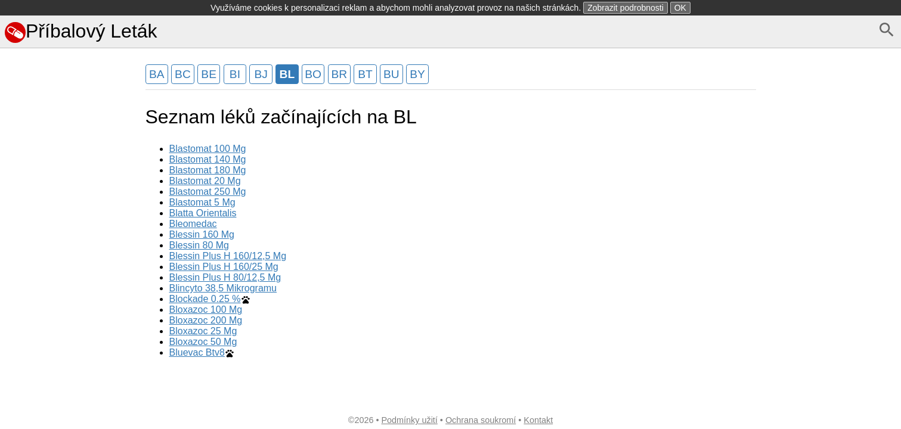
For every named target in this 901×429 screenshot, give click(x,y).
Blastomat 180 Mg (207, 170)
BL (287, 74)
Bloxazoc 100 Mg (206, 309)
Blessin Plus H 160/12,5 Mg (228, 256)
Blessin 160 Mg (201, 234)
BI (235, 74)
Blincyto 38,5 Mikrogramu (223, 288)
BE (208, 74)
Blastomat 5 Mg (202, 202)
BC (183, 74)
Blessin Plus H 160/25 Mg (223, 267)
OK (680, 8)
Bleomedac (193, 224)
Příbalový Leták (81, 31)
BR (340, 74)
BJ (260, 74)
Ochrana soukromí (480, 420)
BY (417, 74)
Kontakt (538, 420)
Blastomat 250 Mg (207, 191)
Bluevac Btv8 (197, 352)
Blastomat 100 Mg (207, 149)
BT (365, 74)
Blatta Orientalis (203, 213)
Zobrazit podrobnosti (625, 8)
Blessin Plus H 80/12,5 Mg (225, 277)
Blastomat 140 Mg (207, 159)
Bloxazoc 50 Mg (203, 342)
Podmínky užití (409, 420)
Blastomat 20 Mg (205, 181)
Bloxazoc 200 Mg (206, 320)
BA (157, 74)
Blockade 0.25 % (205, 299)
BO (313, 74)
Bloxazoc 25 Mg (203, 331)
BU (391, 74)
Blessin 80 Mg (199, 245)
